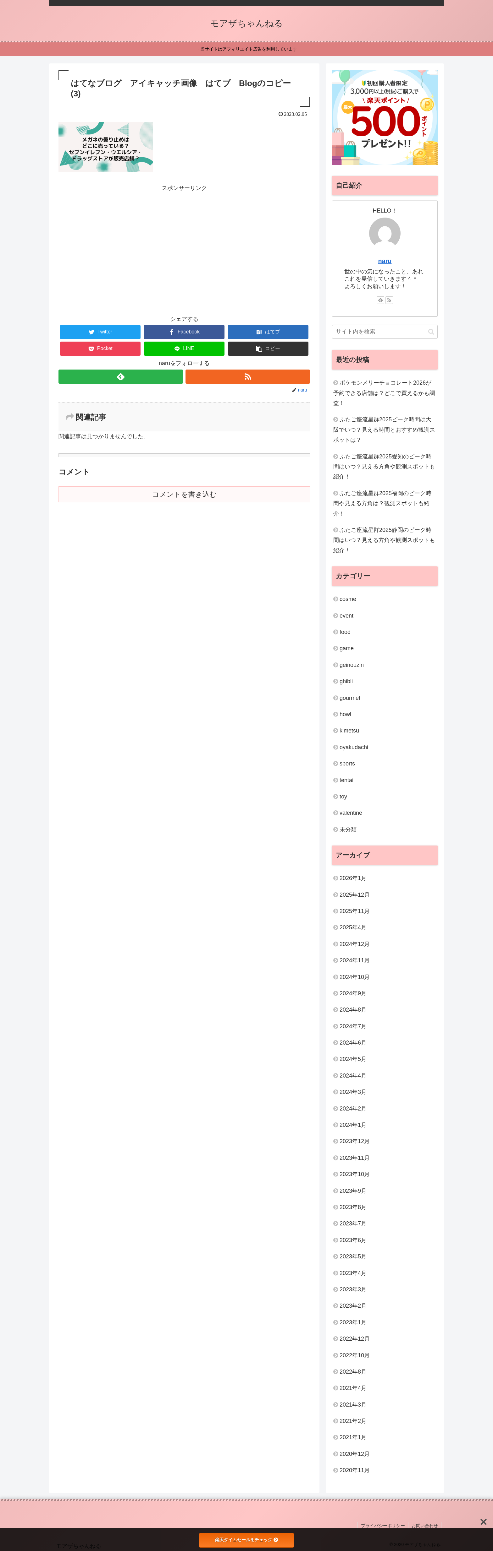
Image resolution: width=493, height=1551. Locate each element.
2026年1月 (353, 878)
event (346, 616)
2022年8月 (353, 1372)
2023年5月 (353, 1256)
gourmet (350, 698)
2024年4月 (353, 1076)
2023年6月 (353, 1240)
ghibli (346, 681)
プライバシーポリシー (383, 1525)
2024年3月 (353, 1092)
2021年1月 (353, 1437)
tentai (346, 780)
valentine (351, 813)
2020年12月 (355, 1454)
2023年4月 (353, 1273)
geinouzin (352, 665)
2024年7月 (353, 1026)
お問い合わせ (425, 1525)
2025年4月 (353, 927)
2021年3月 (353, 1405)
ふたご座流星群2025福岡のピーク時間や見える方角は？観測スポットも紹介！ (382, 503)
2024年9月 (353, 993)
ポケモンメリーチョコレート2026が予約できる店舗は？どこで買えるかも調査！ (384, 393)
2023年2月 (353, 1306)
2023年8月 (353, 1207)
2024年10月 (355, 977)
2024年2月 (353, 1108)
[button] (268, 349)
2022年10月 (355, 1355)
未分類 (348, 829)
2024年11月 (355, 960)
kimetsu (349, 730)
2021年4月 (353, 1388)
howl (345, 714)
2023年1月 (353, 1322)
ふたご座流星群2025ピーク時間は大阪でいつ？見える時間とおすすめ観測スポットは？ (384, 429)
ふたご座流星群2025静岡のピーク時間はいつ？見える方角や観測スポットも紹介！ (384, 540)
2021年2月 (353, 1421)
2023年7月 (353, 1223)
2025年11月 (355, 911)
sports (347, 763)
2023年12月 (355, 1141)
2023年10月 (355, 1174)
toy (343, 796)
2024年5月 (353, 1059)
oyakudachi (354, 747)
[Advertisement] (184, 237)
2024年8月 (353, 1010)
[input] (385, 332)
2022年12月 (355, 1339)
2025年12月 (355, 895)
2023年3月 (353, 1289)
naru (385, 260)
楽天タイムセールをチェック (246, 1540)
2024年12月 (355, 944)
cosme (348, 599)
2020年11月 (355, 1470)
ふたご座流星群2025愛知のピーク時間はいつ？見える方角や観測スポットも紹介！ (384, 466)
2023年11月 (355, 1158)
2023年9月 (353, 1191)
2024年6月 (353, 1043)
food (345, 632)
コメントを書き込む (184, 494)
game (347, 648)
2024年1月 (353, 1125)
